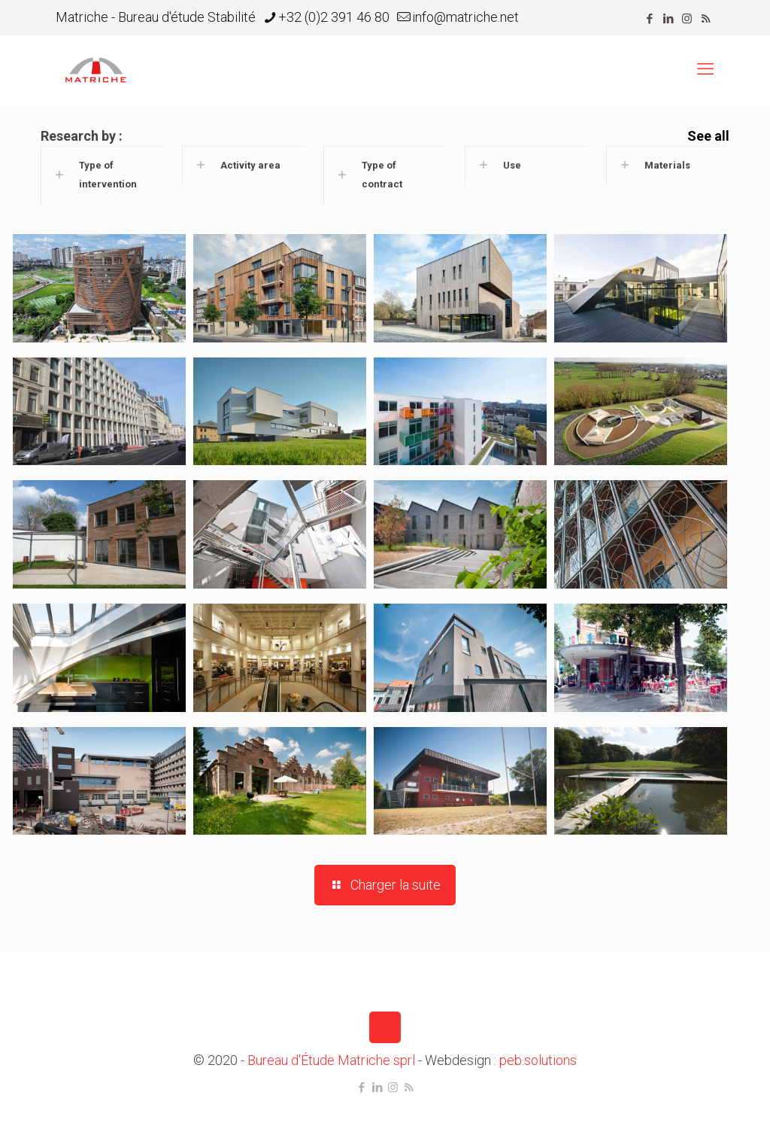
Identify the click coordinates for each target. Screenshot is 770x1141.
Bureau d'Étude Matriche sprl (331, 1060)
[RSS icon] (705, 19)
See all (708, 136)
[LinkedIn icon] (668, 19)
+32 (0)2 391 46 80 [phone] (334, 17)
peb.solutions (538, 1060)
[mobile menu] (705, 69)
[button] (102, 174)
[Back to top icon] (385, 1027)
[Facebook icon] (649, 19)
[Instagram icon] (687, 19)
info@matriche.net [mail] (465, 17)
